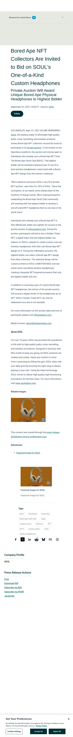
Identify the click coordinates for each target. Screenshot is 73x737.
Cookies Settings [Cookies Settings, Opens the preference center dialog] (14, 733)
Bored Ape (45, 514)
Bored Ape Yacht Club (28, 519)
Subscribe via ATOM (14, 592)
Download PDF (11, 583)
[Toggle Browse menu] (62, 17)
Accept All (38, 733)
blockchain (33, 514)
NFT (49, 524)
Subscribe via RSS (13, 587)
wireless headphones (28, 534)
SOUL (51, 107)
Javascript (9, 596)
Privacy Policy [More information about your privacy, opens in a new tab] (41, 727)
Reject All (57, 733)
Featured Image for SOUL (28, 453)
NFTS (22, 529)
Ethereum (39, 524)
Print (6, 579)
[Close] (69, 720)
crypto (43, 519)
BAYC (22, 514)
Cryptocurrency (25, 524)
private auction (34, 529)
